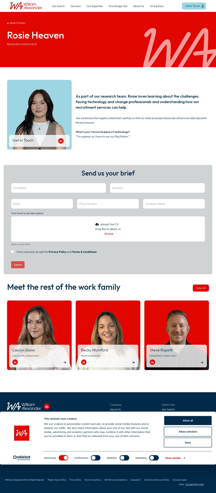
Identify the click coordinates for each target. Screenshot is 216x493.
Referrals (115, 428)
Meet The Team (119, 418)
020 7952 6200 (16, 435)
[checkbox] (12, 251)
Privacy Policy (58, 251)
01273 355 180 (67, 435)
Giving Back (157, 6)
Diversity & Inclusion (121, 414)
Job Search (58, 6)
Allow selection (188, 460)
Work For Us (117, 423)
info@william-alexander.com (23, 439)
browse (109, 233)
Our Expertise (169, 418)
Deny (188, 470)
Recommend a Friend (174, 428)
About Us (115, 409)
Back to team (16, 23)
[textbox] (58, 188)
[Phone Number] (108, 204)
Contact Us (116, 433)
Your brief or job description (27, 213)
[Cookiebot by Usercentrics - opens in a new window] (22, 486)
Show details (173, 486)
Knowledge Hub (118, 6)
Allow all (188, 448)
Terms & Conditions (84, 251)
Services (166, 414)
